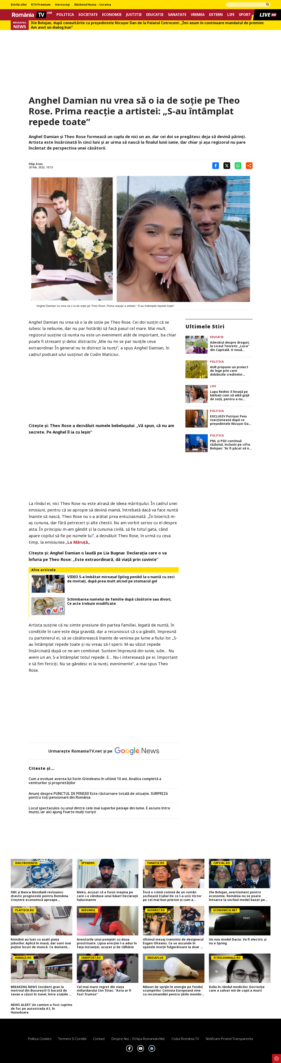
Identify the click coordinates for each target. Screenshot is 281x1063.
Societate (88, 15)
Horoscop (62, 4)
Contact (99, 1039)
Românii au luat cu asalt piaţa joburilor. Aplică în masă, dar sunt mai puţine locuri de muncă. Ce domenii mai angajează (41, 943)
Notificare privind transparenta (229, 1039)
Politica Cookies (39, 1039)
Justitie (134, 15)
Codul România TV (185, 1039)
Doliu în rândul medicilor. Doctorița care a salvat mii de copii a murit (236, 989)
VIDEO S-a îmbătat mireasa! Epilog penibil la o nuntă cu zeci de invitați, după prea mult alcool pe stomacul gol (121, 579)
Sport (245, 15)
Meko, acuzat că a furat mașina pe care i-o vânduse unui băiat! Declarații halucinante (107, 896)
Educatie (154, 15)
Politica (65, 15)
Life (230, 15)
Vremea (198, 15)
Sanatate (177, 15)
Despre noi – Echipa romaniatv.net (138, 1039)
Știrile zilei (19, 4)
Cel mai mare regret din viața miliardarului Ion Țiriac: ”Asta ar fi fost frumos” (104, 990)
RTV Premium (41, 4)
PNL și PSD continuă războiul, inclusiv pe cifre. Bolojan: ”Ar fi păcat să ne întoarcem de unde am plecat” (230, 444)
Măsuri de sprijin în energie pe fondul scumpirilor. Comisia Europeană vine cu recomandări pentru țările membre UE (173, 990)
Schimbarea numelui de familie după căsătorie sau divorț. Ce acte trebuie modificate (119, 601)
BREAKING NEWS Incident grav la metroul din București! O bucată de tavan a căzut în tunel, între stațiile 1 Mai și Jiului (41, 990)
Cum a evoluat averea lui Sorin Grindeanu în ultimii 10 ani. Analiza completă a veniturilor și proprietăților (95, 781)
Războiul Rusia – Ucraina (92, 4)
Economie (112, 15)
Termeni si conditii (72, 1039)
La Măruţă (77, 542)
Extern (216, 15)
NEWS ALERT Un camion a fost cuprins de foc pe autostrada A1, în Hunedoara (41, 1008)
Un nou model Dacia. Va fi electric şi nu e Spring (237, 941)
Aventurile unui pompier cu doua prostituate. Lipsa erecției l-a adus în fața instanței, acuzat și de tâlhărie (107, 943)
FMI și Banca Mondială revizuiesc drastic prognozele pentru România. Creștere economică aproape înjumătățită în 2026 (40, 896)
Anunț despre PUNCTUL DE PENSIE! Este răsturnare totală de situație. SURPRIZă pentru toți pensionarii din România (98, 796)
